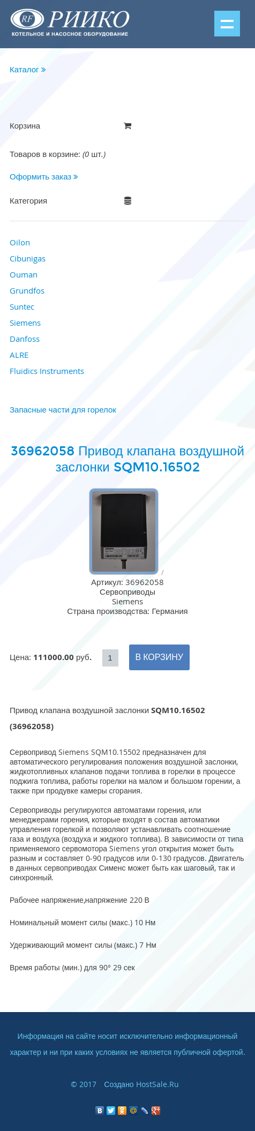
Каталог (28, 69)
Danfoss (25, 338)
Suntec (22, 306)
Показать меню (227, 23)
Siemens (25, 322)
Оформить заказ (44, 176)
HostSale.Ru (157, 1084)
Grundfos (27, 290)
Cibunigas (28, 258)
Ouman (24, 274)
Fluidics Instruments (47, 370)
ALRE (19, 354)
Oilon (20, 242)
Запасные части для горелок (63, 409)
